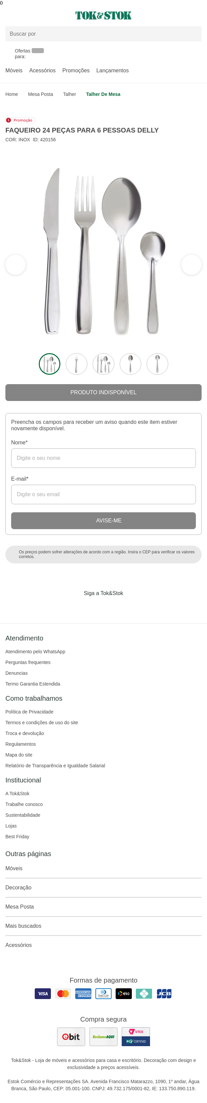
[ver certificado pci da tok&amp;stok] (136, 1036)
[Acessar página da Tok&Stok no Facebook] (75, 607)
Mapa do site (18, 755)
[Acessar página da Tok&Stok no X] (131, 607)
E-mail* (20, 479)
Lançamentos (112, 70)
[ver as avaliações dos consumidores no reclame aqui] (103, 1036)
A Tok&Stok (17, 793)
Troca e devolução (24, 733)
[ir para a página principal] (103, 15)
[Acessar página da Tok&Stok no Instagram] (94, 607)
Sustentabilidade (22, 815)
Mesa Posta (40, 94)
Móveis (14, 70)
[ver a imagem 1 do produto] (49, 364)
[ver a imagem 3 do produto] (103, 364)
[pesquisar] (193, 34)
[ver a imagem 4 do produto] (130, 364)
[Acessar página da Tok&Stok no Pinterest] (113, 607)
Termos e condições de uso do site (41, 722)
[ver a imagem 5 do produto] (157, 364)
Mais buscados (103, 926)
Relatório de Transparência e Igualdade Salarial (55, 765)
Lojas (11, 826)
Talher (69, 94)
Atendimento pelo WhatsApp (35, 651)
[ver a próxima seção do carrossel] (15, 265)
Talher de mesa (103, 94)
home (11, 94)
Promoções (76, 70)
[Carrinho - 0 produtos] (198, 15)
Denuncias (16, 673)
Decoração (103, 888)
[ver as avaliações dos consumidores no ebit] (71, 1036)
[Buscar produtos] (103, 33)
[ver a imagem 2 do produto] (76, 364)
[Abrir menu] (34, 15)
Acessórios (42, 70)
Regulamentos (20, 744)
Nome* (19, 442)
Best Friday (17, 836)
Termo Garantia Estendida (32, 684)
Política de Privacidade (29, 711)
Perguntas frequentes (28, 662)
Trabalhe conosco (24, 804)
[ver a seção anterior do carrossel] (191, 265)
